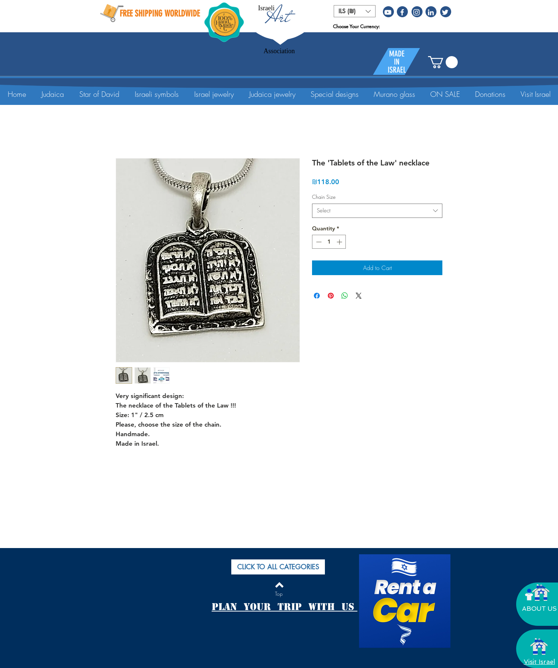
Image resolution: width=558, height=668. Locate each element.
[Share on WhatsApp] (344, 295)
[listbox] (355, 11)
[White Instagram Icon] (416, 12)
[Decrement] (318, 242)
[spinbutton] (329, 242)
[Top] (279, 594)
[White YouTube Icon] (388, 12)
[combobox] (377, 211)
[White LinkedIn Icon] (431, 12)
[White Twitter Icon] (445, 12)
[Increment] (340, 242)
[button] (355, 11)
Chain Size (324, 196)
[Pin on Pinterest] (330, 295)
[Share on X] (358, 295)
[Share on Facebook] (316, 295)
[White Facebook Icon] (402, 12)
